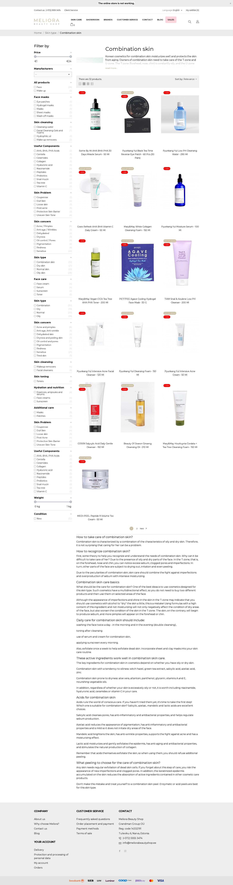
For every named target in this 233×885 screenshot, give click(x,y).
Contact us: (39, 10)
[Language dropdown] (177, 10)
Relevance (190, 79)
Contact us (40, 828)
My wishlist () (192, 10)
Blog (160, 19)
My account (41, 863)
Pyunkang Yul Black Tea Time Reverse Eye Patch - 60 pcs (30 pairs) (137, 154)
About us (39, 819)
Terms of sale (84, 833)
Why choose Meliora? (46, 823)
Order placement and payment (95, 823)
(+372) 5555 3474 (53, 10)
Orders (38, 867)
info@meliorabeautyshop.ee (139, 842)
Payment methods (87, 828)
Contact (147, 19)
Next (143, 528)
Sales (171, 19)
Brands (108, 19)
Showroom (92, 19)
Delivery (39, 849)
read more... (111, 68)
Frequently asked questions (93, 819)
